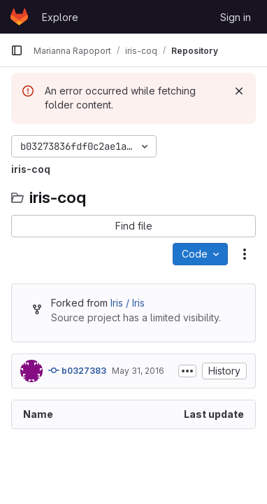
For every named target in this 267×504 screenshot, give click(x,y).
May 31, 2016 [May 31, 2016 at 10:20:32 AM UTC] (138, 370)
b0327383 (77, 370)
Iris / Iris (127, 303)
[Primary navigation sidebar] (17, 50)
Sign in (235, 17)
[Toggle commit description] (187, 371)
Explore (60, 17)
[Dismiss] (239, 91)
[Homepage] (19, 17)
